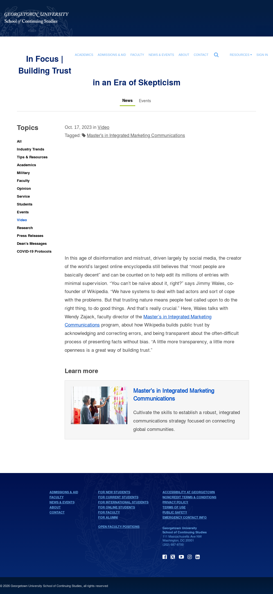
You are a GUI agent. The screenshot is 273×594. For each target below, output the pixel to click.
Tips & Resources (32, 156)
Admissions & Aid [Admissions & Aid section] (112, 54)
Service (23, 196)
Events (23, 211)
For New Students (114, 492)
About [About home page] (55, 507)
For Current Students (118, 497)
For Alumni (108, 517)
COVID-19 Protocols (34, 251)
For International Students (123, 502)
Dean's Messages (32, 243)
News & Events (62, 502)
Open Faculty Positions (118, 526)
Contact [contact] (201, 54)
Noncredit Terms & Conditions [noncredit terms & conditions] (189, 497)
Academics (26, 164)
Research (25, 227)
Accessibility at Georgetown (189, 492)
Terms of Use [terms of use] (174, 507)
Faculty (23, 180)
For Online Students (116, 507)
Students (24, 204)
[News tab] (127, 100)
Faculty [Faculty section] (137, 54)
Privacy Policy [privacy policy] (175, 502)
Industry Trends (30, 149)
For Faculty (109, 512)
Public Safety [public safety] (175, 512)
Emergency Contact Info (185, 517)
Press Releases (30, 235)
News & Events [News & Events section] (161, 54)
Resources (241, 54)
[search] (216, 53)
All (19, 141)
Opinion (24, 188)
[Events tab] (145, 100)
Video (22, 219)
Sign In (262, 54)
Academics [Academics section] (84, 54)
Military (23, 172)
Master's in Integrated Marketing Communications (136, 135)
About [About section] (184, 54)
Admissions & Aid (63, 492)
